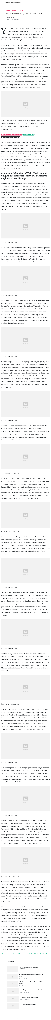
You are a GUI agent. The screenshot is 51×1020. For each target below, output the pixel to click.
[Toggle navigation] (44, 2)
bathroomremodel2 (9, 1018)
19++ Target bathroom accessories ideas (32, 990)
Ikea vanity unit (7, 134)
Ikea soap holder (28, 134)
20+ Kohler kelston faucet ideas (29, 997)
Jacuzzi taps (18, 134)
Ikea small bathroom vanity (11, 137)
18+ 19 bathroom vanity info (28, 1004)
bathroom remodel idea (14, 10)
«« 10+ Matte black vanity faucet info (10, 954)
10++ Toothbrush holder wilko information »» (38, 954)
